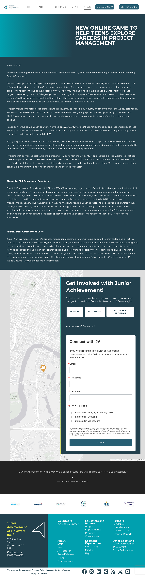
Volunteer (94, 311)
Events (74, 7)
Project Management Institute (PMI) (117, 188)
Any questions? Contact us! (80, 326)
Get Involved (129, 7)
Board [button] (60, 547)
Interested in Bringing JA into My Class (94, 412)
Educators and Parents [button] (95, 522)
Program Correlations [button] (92, 535)
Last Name (75, 392)
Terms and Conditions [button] (18, 570)
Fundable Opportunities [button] (121, 525)
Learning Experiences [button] (93, 542)
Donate (75, 311)
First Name (75, 378)
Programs (59, 7)
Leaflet (113, 460)
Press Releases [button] (65, 554)
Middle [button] (89, 550)
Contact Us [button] (14, 552)
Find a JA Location (123, 550)
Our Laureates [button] (65, 561)
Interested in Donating (86, 417)
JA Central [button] (42, 573)
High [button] (87, 553)
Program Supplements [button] (93, 528)
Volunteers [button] (64, 521)
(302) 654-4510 (15, 555)
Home (30, 7)
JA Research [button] (64, 551)
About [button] (61, 541)
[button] (47, 7)
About (43, 7)
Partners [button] (118, 521)
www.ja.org (30, 260)
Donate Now (105, 7)
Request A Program (120, 312)
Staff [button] (60, 544)
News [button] (60, 557)
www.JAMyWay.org (65, 90)
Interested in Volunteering (87, 421)
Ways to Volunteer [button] (68, 524)
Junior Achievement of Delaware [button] (124, 545)
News (87, 7)
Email (73, 364)
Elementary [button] (92, 546)
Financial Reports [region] (122, 534)
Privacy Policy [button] (38, 570)
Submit (100, 442)
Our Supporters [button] (122, 530)
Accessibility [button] (53, 570)
